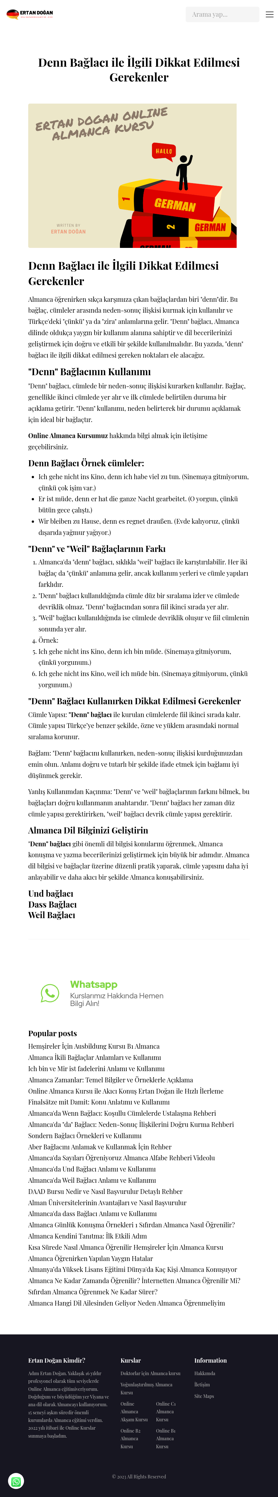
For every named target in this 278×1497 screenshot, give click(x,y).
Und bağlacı (50, 893)
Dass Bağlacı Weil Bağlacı (52, 910)
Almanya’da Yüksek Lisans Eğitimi (77, 1269)
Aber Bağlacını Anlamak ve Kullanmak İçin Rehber (100, 1146)
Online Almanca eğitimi (52, 1389)
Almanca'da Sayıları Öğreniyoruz (75, 1157)
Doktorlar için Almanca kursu (151, 1373)
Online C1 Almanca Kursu (166, 1412)
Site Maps (204, 1396)
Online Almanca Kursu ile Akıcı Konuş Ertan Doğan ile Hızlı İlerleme (125, 1091)
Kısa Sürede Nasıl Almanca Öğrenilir (80, 1247)
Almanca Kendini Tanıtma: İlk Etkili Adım (87, 1235)
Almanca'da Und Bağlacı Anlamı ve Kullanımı (92, 1168)
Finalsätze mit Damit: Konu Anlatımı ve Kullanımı (99, 1101)
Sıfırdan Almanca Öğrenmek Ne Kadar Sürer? (92, 1291)
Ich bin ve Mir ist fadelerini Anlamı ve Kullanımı (96, 1068)
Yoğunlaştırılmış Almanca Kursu (147, 1388)
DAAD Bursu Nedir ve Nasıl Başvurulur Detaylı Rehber (105, 1191)
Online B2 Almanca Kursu (130, 1439)
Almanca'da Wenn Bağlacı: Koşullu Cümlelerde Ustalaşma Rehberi (122, 1113)
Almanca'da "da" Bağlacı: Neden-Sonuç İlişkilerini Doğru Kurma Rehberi (131, 1124)
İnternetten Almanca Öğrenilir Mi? (190, 1280)
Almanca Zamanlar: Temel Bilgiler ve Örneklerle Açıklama (110, 1079)
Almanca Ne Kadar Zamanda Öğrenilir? (84, 1280)
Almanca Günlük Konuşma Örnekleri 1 (83, 1224)
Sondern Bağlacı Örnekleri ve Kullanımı (85, 1135)
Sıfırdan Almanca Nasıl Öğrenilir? (187, 1224)
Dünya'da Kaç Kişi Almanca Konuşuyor (182, 1269)
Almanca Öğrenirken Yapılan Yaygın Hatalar (90, 1258)
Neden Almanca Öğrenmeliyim (181, 1302)
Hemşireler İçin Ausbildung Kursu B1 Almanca (94, 1046)
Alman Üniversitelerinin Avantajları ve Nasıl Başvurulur (107, 1202)
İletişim (202, 1385)
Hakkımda (204, 1373)
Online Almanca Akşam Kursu (134, 1412)
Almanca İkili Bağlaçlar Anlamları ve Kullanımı (94, 1057)
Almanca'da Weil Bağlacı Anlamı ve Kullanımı (92, 1180)
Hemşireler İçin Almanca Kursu (178, 1247)
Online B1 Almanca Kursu (165, 1439)
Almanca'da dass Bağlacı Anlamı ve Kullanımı (92, 1213)
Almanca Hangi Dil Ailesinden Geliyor (82, 1302)
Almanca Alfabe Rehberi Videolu (169, 1157)
